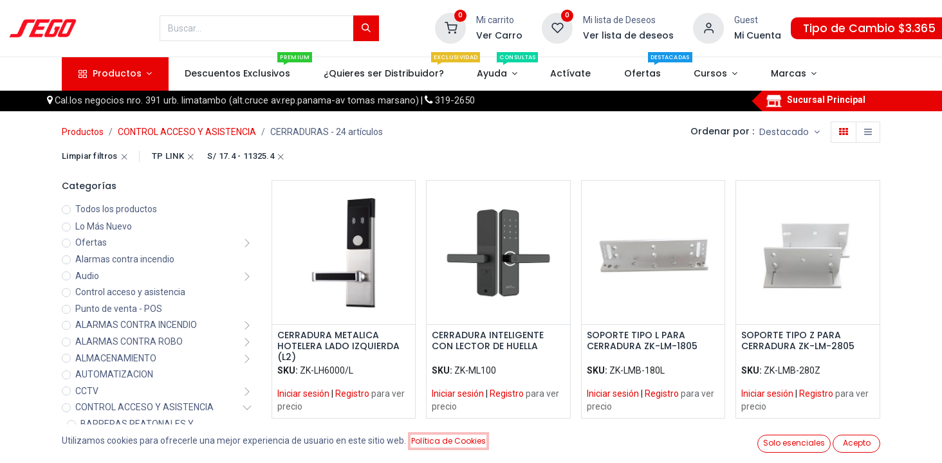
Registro (352, 393)
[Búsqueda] (366, 28)
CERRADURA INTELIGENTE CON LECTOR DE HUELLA (488, 341)
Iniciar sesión (303, 393)
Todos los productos (116, 209)
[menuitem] (238, 74)
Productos (83, 132)
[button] (789, 132)
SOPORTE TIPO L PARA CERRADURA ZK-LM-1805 (642, 341)
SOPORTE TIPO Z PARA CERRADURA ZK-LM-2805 (797, 341)
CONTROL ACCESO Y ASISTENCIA (187, 132)
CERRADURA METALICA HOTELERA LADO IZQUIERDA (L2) (338, 346)
